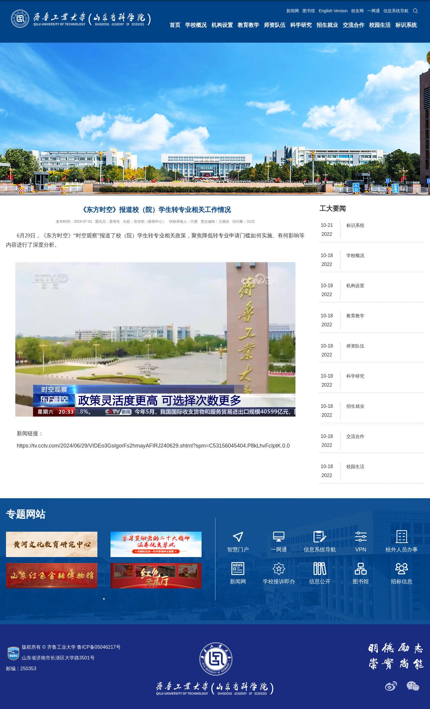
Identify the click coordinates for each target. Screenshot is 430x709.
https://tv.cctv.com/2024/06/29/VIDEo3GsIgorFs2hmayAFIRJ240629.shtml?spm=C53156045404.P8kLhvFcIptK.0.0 (153, 446)
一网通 (373, 10)
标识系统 (406, 25)
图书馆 (308, 10)
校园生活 (380, 25)
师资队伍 (274, 25)
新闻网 (292, 10)
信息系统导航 (395, 10)
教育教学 (248, 25)
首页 (175, 25)
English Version (333, 10)
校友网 (357, 10)
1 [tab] (104, 599)
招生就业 (327, 25)
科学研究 (301, 25)
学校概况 (196, 25)
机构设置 (222, 25)
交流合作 (353, 25)
